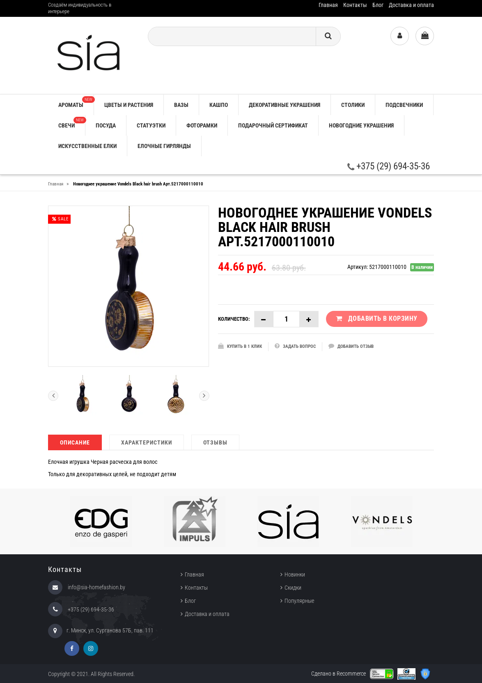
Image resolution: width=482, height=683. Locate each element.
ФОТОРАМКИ (201, 125)
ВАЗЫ (181, 105)
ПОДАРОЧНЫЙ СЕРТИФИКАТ (273, 125)
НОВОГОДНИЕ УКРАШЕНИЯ (361, 125)
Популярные (299, 600)
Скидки (293, 587)
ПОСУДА (106, 125)
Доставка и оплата (411, 5)
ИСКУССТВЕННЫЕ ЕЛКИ (87, 146)
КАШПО (218, 105)
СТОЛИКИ (353, 105)
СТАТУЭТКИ (151, 125)
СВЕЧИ (71, 123)
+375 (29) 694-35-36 (388, 166)
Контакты (355, 5)
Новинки (295, 574)
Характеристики (146, 442)
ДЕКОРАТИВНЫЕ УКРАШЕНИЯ (284, 105)
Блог (377, 5)
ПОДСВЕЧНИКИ (404, 105)
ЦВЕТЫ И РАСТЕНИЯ (128, 105)
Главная (328, 5)
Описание (75, 442)
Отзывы (215, 442)
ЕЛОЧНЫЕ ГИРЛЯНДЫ (164, 146)
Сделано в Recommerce (338, 673)
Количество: (234, 319)
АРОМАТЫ (76, 102)
